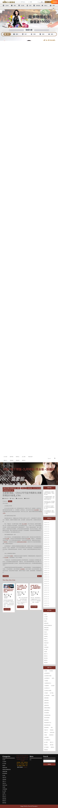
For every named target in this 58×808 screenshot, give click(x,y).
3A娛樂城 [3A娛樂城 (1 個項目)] (51, 670)
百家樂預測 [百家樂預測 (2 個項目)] (51, 735)
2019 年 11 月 (46, 579)
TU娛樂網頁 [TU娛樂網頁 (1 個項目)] (46, 685)
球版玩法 (46, 640)
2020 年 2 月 (46, 572)
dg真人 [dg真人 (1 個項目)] (53, 678)
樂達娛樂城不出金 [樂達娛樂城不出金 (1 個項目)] (47, 722)
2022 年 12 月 (46, 555)
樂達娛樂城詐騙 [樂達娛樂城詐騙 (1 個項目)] (47, 725)
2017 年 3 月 (46, 596)
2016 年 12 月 (46, 603)
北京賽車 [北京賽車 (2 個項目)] (52, 685)
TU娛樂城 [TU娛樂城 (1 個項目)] (46, 680)
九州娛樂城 (22, 569)
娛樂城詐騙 (46, 627)
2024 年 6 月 (46, 537)
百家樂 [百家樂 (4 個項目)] (45, 735)
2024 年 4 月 (46, 540)
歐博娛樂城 (46, 629)
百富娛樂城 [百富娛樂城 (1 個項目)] (46, 737)
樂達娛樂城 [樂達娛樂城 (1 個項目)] (46, 720)
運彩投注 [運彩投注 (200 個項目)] (46, 744)
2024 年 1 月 (46, 544)
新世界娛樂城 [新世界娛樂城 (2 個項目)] (46, 717)
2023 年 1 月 (46, 553)
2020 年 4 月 (46, 570)
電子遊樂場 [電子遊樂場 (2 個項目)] (46, 747)
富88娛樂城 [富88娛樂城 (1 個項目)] (46, 712)
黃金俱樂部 (36, 510)
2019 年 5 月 (46, 588)
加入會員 (5, 456)
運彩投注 (23, 460)
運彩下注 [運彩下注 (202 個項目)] (51, 742)
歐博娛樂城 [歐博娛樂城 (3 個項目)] (46, 727)
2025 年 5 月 (46, 526)
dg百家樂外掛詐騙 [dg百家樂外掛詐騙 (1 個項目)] (47, 675)
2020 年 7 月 (46, 564)
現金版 (45, 632)
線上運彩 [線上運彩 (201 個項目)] (46, 742)
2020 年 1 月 (46, 574)
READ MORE (7, 609)
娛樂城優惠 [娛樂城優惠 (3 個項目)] (46, 697)
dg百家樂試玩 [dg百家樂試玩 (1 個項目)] (47, 678)
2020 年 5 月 (46, 568)
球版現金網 (30, 456)
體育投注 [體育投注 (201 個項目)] (52, 747)
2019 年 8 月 (46, 581)
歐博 (24, 755)
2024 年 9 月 (46, 531)
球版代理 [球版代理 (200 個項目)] (46, 730)
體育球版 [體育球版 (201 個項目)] (46, 749)
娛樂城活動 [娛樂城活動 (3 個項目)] (46, 702)
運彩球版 (46, 658)
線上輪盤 (7, 538)
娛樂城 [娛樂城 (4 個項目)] (53, 695)
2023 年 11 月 (46, 548)
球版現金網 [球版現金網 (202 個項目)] (52, 732)
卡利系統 (20, 755)
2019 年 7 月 (46, 583)
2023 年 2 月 (46, 550)
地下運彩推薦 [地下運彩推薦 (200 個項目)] (46, 695)
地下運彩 (46, 618)
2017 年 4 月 (46, 594)
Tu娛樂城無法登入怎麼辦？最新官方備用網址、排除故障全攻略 (49, 493)
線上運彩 (23, 456)
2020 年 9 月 (46, 561)
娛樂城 (45, 621)
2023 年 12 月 (46, 546)
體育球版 (11, 456)
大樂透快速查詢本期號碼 (22, 542)
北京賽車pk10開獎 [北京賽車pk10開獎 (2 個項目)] (47, 690)
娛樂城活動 (46, 623)
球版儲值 (11, 460)
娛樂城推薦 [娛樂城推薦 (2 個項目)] (46, 700)
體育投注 (17, 456)
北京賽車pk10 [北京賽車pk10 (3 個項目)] (47, 688)
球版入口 (5, 460)
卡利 (17, 755)
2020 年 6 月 (46, 566)
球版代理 (17, 460)
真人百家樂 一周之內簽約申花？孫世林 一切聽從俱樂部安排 (22, 587)
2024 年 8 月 (46, 533)
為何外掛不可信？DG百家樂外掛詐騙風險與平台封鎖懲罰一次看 (49, 502)
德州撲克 (5, 542)
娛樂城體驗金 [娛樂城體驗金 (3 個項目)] (46, 710)
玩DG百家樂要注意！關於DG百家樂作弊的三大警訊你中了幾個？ (49, 512)
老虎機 (45, 651)
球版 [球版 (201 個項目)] (52, 727)
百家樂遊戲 (46, 647)
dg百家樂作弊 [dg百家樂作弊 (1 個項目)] (47, 673)
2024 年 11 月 (46, 529)
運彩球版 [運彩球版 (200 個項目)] (51, 744)
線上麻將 (28, 538)
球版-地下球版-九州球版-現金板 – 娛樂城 (29, 469)
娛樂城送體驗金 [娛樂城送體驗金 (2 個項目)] (47, 707)
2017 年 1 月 (46, 601)
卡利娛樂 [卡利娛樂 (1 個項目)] (46, 693)
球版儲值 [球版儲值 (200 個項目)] (51, 730)
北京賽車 (46, 616)
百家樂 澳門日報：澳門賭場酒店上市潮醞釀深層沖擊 (36, 587)
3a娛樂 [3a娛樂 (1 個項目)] (45, 670)
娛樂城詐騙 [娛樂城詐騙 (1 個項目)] (46, 705)
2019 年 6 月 (46, 585)
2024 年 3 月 (46, 542)
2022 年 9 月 (46, 557)
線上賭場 (6, 557)
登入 (30, 759)
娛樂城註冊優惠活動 (48, 625)
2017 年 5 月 (46, 592)
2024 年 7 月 (46, 535)
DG (19, 757)
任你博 (45, 614)
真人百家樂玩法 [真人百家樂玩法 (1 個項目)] (47, 739)
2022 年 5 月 (46, 559)
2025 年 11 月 (46, 524)
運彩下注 (46, 653)
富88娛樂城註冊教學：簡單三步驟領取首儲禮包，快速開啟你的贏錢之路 (49, 498)
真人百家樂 (24, 523)
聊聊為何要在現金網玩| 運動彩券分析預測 (9, 591)
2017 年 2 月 (46, 598)
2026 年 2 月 (46, 522)
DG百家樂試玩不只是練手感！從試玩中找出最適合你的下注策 (49, 507)
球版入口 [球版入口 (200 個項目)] (46, 732)
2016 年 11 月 (46, 605)
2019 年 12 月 (46, 577)
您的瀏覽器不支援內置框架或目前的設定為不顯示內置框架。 (29, 20)
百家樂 (11, 556)
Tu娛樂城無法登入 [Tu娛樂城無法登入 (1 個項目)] (47, 683)
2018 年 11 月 (46, 590)
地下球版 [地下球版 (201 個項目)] (51, 693)
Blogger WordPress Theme (26, 806)
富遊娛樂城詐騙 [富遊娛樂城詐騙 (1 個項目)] (47, 715)
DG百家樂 (23, 757)
